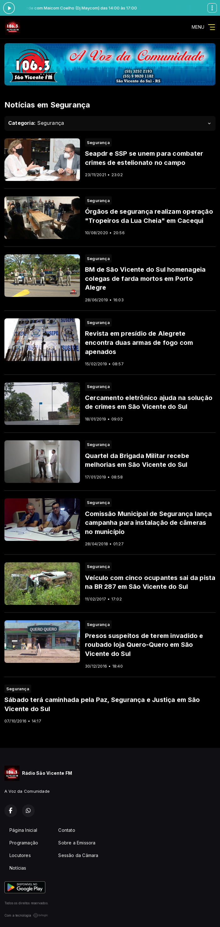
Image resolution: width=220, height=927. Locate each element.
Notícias (17, 868)
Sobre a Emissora (76, 842)
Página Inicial (23, 830)
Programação (23, 842)
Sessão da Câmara (78, 855)
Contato (66, 830)
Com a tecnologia (26, 915)
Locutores (20, 855)
